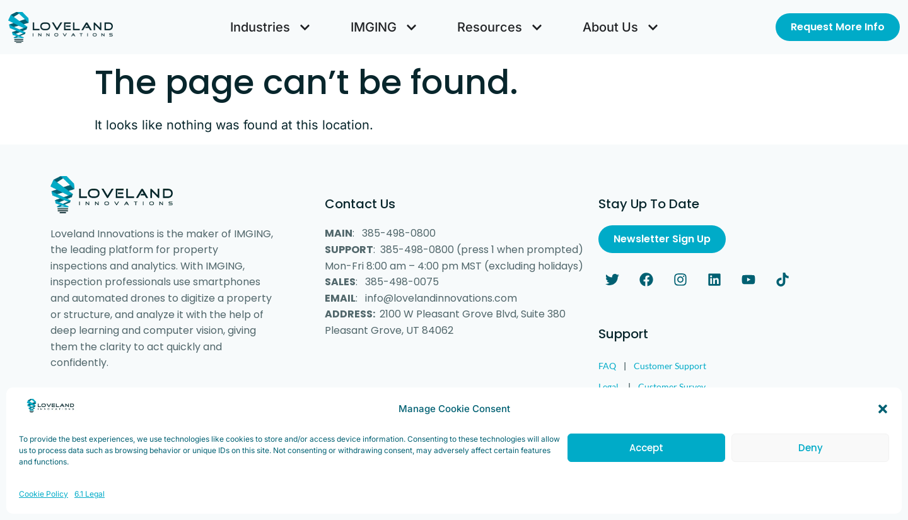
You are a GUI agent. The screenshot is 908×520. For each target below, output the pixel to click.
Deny (810, 456)
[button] (882, 417)
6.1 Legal (89, 502)
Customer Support (670, 365)
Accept (646, 456)
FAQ (607, 365)
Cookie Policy (43, 502)
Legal (608, 386)
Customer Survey (672, 386)
